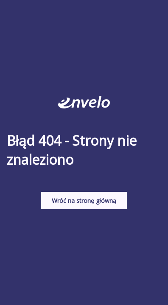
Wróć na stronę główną (84, 201)
